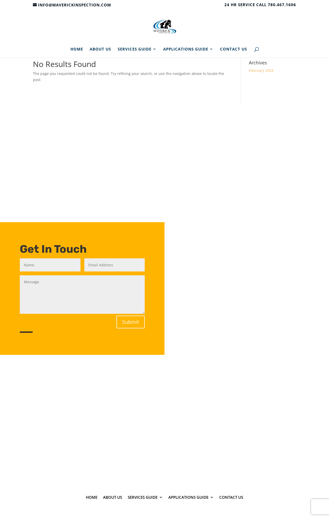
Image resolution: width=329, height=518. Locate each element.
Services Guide (134, 49)
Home (76, 49)
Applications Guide (185, 49)
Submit (130, 321)
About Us (100, 49)
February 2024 (261, 70)
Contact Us (233, 49)
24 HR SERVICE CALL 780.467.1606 (260, 5)
